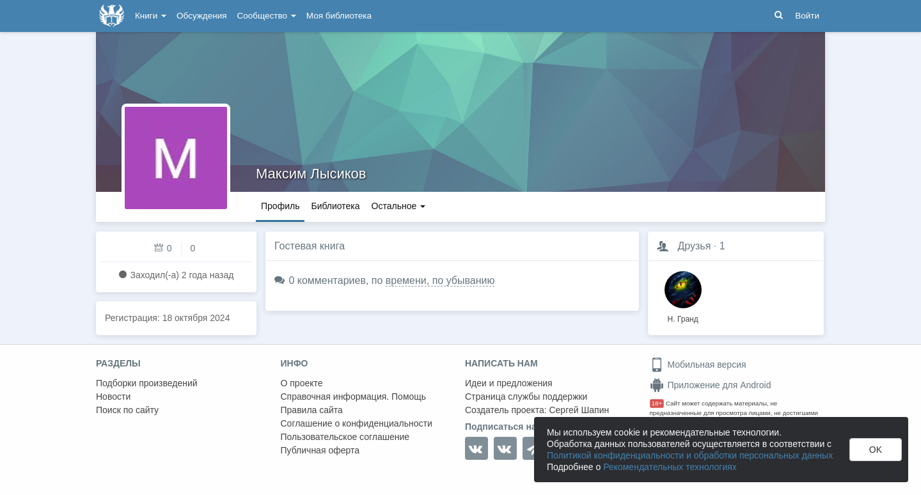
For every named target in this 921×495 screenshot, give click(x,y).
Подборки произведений (147, 383)
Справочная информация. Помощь (354, 396)
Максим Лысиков (311, 174)
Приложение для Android (710, 385)
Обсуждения (201, 15)
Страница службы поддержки (526, 396)
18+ (657, 403)
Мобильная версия (698, 365)
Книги (150, 15)
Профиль (280, 206)
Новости (113, 396)
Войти (807, 15)
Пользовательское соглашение (345, 437)
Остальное (399, 206)
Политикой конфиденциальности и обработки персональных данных (690, 455)
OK (875, 449)
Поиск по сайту (127, 410)
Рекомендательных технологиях (670, 467)
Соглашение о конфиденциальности (356, 423)
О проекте (302, 383)
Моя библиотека (339, 15)
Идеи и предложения (509, 383)
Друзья (694, 245)
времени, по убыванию (440, 280)
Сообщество (266, 15)
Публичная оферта (320, 450)
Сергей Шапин (579, 410)
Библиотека (335, 206)
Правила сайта (312, 410)
